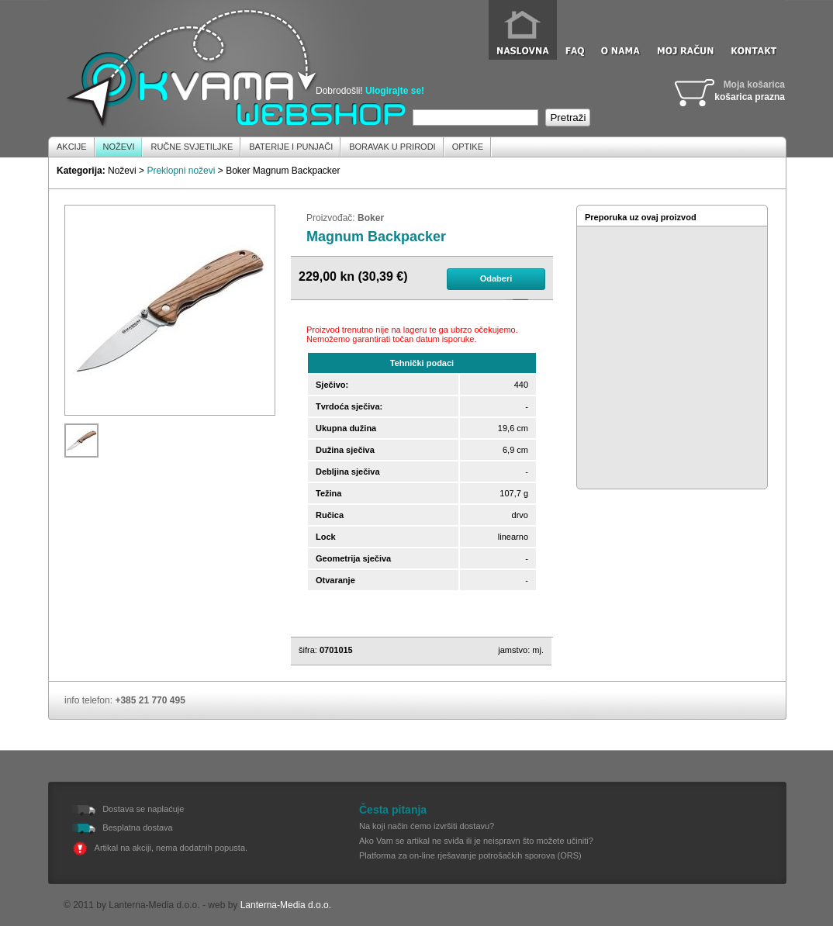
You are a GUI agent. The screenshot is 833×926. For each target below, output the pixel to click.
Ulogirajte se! (394, 90)
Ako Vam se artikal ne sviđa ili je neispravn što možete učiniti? (476, 840)
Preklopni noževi (181, 170)
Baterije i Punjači (291, 146)
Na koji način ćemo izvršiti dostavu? (426, 826)
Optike (467, 146)
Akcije (72, 146)
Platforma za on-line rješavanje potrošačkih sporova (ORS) (470, 855)
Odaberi (496, 278)
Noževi (119, 146)
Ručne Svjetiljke (191, 146)
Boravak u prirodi (392, 146)
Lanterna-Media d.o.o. (285, 905)
